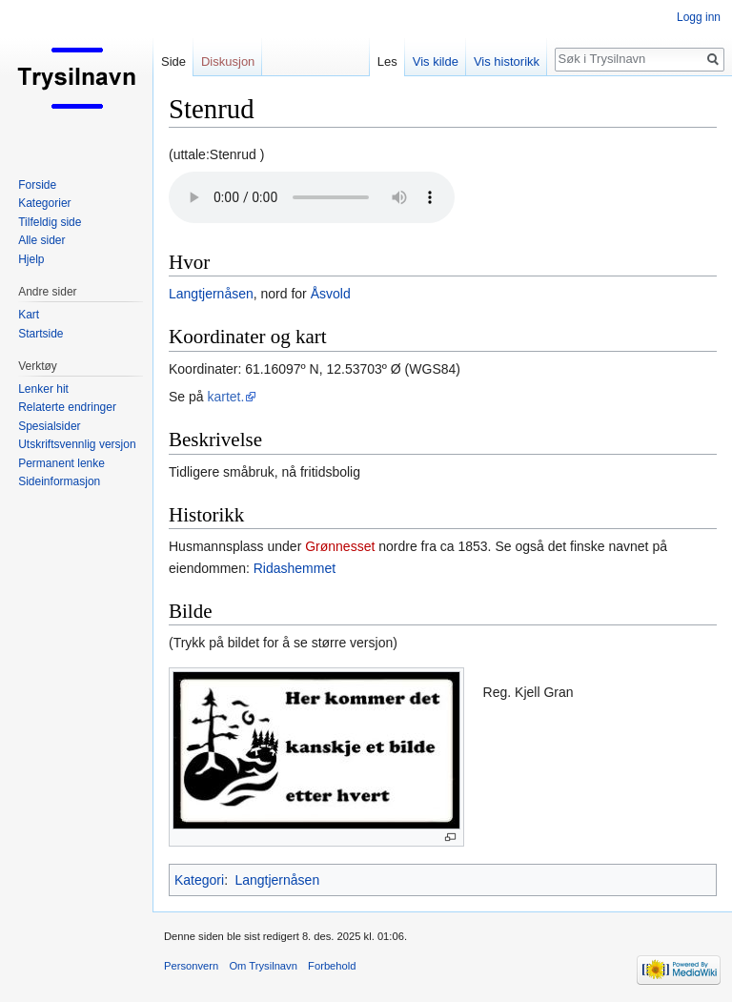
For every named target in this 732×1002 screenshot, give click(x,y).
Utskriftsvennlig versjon (76, 444)
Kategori (199, 880)
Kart (28, 314)
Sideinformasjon (59, 481)
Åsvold (331, 293)
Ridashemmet (295, 568)
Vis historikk (506, 61)
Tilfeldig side (49, 222)
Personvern (191, 965)
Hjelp (31, 259)
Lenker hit (43, 389)
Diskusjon (227, 61)
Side (173, 61)
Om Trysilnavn (263, 965)
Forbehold (332, 965)
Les (387, 61)
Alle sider (41, 240)
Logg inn (699, 17)
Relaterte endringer (67, 407)
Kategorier (44, 203)
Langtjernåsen (211, 293)
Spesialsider (49, 426)
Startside (40, 333)
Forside (37, 185)
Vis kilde (435, 61)
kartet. (225, 396)
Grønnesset (340, 546)
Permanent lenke (61, 463)
